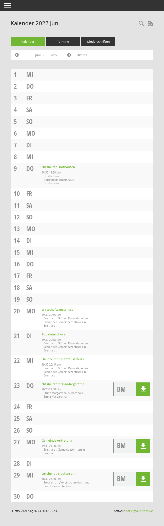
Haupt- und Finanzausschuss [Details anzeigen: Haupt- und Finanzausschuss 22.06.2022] (63, 359)
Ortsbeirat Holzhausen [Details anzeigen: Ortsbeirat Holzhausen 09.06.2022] (58, 167)
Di (29, 145)
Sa (29, 109)
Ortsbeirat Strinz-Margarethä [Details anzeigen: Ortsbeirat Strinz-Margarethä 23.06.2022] (63, 384)
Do (30, 86)
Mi (29, 74)
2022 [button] (56, 55)
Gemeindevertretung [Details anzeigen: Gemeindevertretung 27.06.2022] (57, 440)
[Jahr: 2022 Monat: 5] (17, 55)
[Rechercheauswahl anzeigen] (141, 23)
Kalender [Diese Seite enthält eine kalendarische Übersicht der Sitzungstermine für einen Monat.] (27, 42)
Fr (29, 98)
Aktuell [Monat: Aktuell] (82, 55)
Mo (30, 133)
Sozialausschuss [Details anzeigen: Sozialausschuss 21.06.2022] (53, 334)
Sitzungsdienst (139, 511)
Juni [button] (39, 55)
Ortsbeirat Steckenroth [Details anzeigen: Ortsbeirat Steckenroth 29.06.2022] (59, 474)
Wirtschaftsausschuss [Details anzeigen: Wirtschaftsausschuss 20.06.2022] (57, 309)
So (29, 121)
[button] (143, 389)
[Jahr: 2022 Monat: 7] (69, 55)
